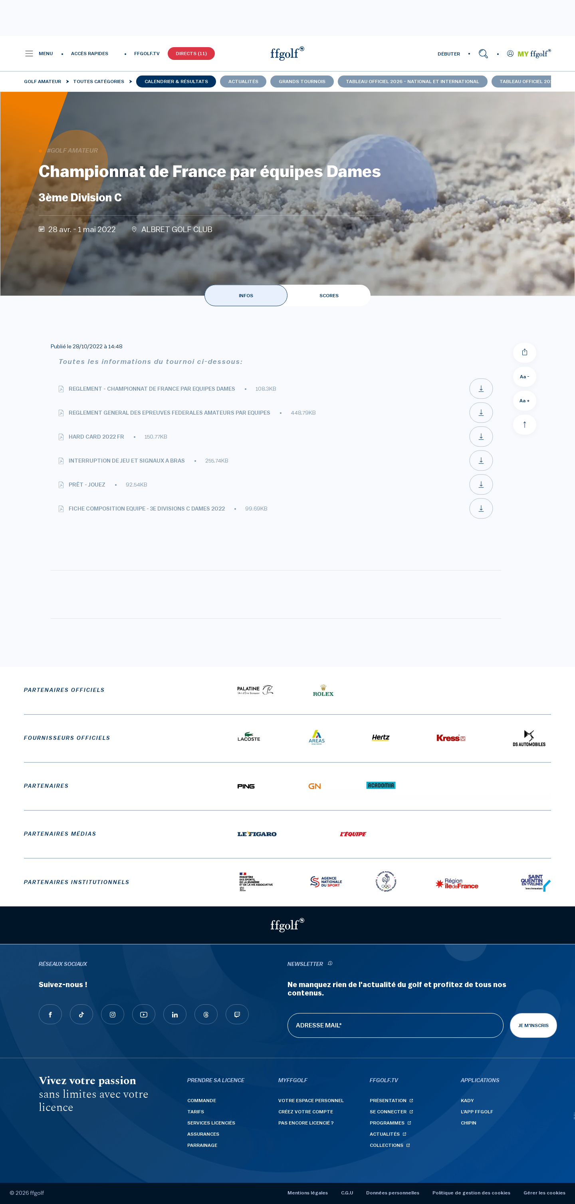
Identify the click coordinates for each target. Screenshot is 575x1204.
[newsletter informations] (330, 964)
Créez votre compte (305, 1111)
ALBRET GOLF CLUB (176, 230)
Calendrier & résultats (176, 81)
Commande (201, 1100)
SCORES (329, 295)
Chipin (468, 1123)
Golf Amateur (42, 81)
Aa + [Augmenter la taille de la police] (524, 400)
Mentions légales (308, 1192)
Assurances (203, 1134)
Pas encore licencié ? (306, 1123)
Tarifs (195, 1111)
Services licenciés (211, 1123)
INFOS (246, 295)
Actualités (243, 81)
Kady (467, 1100)
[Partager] (524, 353)
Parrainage (202, 1145)
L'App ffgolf (477, 1111)
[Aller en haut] (524, 425)
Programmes (387, 1123)
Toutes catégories (98, 81)
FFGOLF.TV (147, 53)
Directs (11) (191, 53)
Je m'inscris (533, 1025)
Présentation (388, 1100)
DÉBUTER (449, 54)
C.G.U (347, 1192)
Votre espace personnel (311, 1100)
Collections (386, 1145)
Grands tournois (302, 81)
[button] (38, 53)
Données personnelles (392, 1192)
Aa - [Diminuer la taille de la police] (524, 376)
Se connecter (388, 1111)
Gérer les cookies (544, 1192)
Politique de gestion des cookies (471, 1192)
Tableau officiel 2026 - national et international (412, 81)
